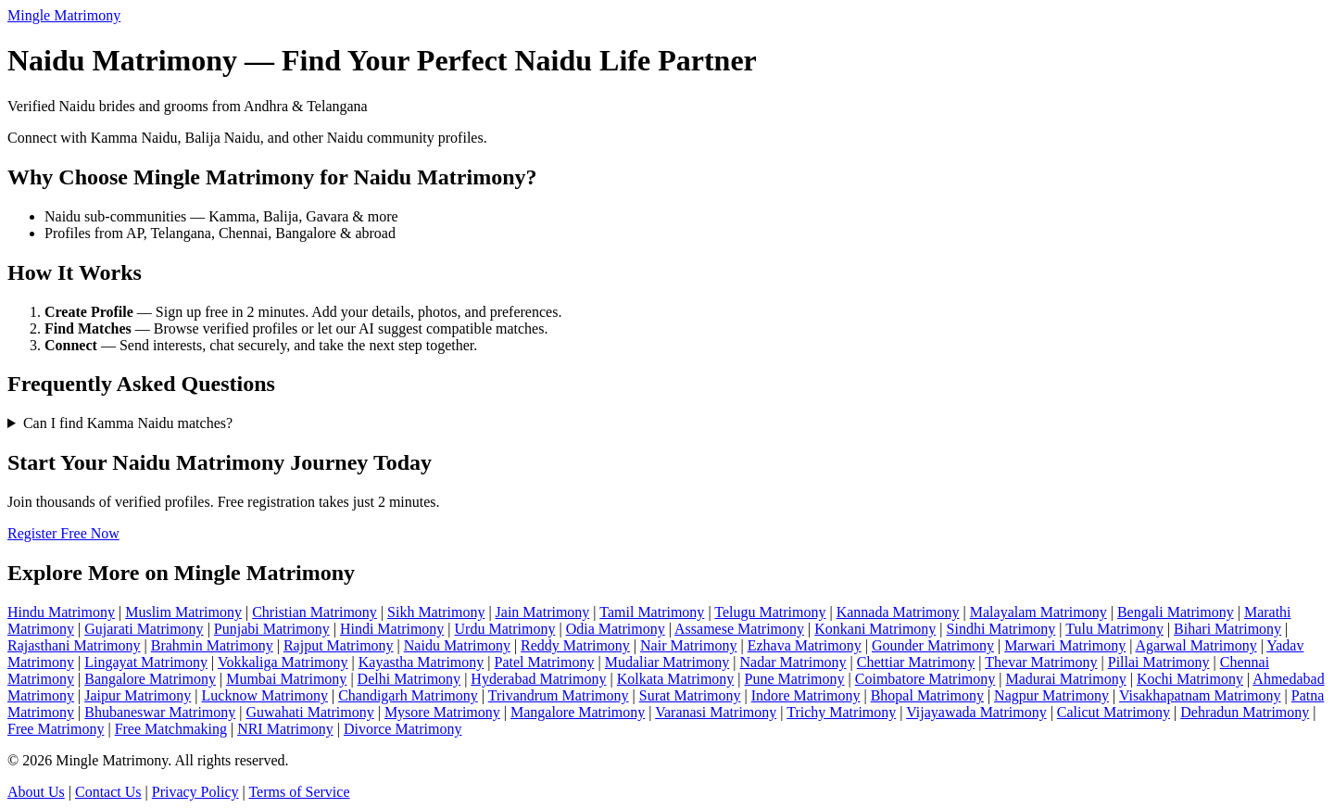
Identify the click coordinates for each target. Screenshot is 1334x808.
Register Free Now (63, 533)
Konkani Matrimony (875, 629)
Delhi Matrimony (409, 679)
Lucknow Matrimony (265, 695)
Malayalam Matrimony (1038, 612)
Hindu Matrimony (61, 612)
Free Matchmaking (171, 729)
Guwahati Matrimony (309, 712)
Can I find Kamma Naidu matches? (128, 423)
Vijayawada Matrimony (976, 712)
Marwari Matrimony (1065, 645)
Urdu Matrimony (505, 629)
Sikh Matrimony (436, 612)
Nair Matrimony (688, 645)
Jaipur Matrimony (137, 695)
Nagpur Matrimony (1051, 695)
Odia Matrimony (615, 629)
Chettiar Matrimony (916, 662)
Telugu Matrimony (769, 612)
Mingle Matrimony (63, 15)
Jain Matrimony (543, 612)
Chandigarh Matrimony (408, 695)
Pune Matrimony (795, 679)
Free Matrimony (55, 729)
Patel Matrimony (545, 662)
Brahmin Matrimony (212, 645)
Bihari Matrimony (1227, 629)
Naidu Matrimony (457, 645)
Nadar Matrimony (793, 662)
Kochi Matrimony (1190, 679)
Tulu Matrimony (1114, 629)
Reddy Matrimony (575, 645)
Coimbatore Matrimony (925, 679)
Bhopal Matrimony (927, 695)
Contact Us (108, 792)
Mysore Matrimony (442, 712)
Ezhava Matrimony (805, 645)
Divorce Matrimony (403, 729)
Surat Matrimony (690, 695)
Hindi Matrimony (392, 629)
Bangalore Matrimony (150, 679)
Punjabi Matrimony (272, 629)
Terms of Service (298, 792)
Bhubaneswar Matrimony (159, 712)
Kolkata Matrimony (676, 679)
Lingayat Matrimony (146, 662)
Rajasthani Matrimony (74, 645)
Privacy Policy (195, 792)
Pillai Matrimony (1159, 662)
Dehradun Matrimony (1244, 712)
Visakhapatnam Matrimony (1200, 695)
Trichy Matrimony (841, 712)
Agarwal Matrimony (1196, 645)
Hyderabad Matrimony (538, 679)
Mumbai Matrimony (286, 679)
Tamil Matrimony (651, 612)
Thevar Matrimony (1041, 662)
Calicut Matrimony (1113, 712)
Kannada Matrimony (898, 612)
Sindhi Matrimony (1001, 629)
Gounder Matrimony (933, 645)
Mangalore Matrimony (577, 712)
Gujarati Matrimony (143, 629)
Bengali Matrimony (1175, 612)
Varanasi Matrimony (715, 712)
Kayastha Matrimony (422, 662)
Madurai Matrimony (1066, 679)
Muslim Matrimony (183, 612)
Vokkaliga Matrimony (283, 662)
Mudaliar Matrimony (667, 662)
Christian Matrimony (314, 612)
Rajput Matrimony (338, 645)
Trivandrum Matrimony (558, 695)
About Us (36, 792)
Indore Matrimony (806, 695)
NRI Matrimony (285, 729)
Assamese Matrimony (739, 629)
